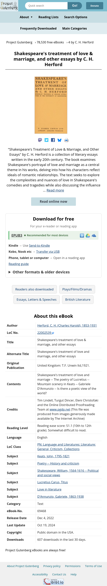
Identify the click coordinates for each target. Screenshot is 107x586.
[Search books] (46, 5)
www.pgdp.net (60, 409)
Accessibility (40, 574)
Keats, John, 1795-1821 (53, 456)
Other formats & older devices (41, 272)
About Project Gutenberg (23, 566)
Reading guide (19, 264)
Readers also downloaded (34, 289)
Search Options (75, 17)
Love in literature (49, 489)
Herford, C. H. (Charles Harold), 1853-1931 (67, 325)
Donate (94, 5)
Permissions (73, 566)
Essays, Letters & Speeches (37, 299)
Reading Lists (49, 17)
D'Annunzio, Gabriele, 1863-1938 (60, 496)
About (26, 17)
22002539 (45, 333)
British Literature (77, 299)
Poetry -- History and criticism (58, 463)
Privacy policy (52, 566)
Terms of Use (93, 566)
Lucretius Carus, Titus (52, 482)
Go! (74, 5)
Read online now (53, 201)
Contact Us (59, 574)
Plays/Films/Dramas (77, 289)
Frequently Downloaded (38, 28)
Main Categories (74, 28)
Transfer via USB (48, 252)
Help (73, 574)
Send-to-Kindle (39, 245)
